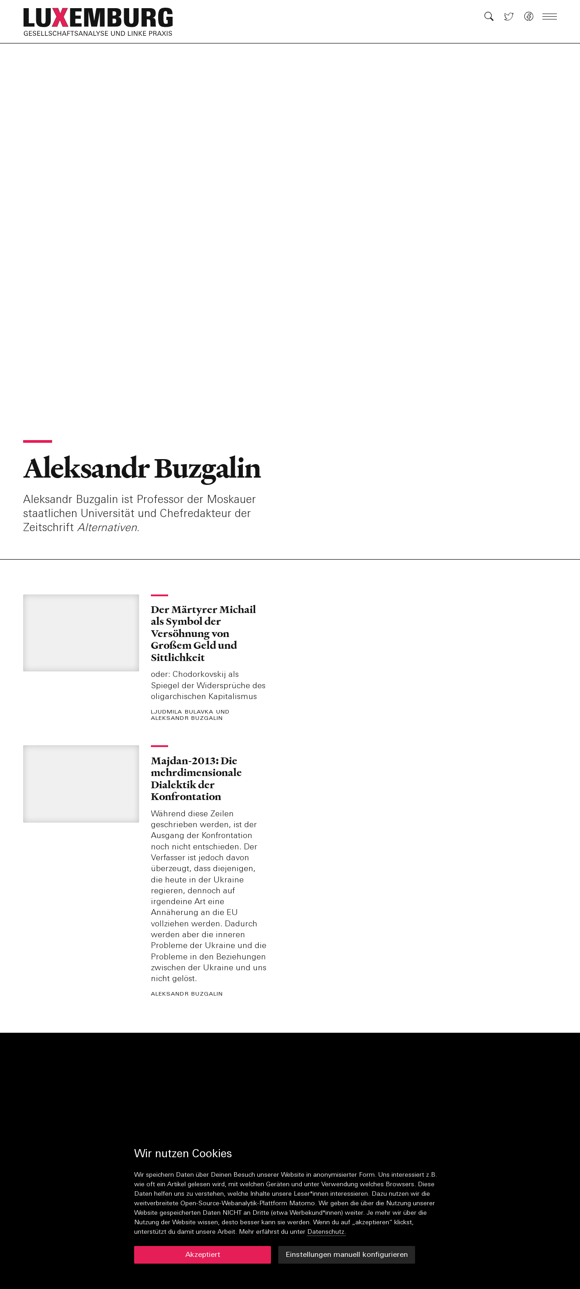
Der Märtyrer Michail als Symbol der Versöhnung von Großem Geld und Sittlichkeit (203, 633)
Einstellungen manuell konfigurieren (346, 1255)
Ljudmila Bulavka (182, 712)
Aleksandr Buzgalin (142, 468)
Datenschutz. (326, 1232)
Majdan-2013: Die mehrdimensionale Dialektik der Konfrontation (196, 778)
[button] (103, 21)
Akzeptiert (202, 1255)
